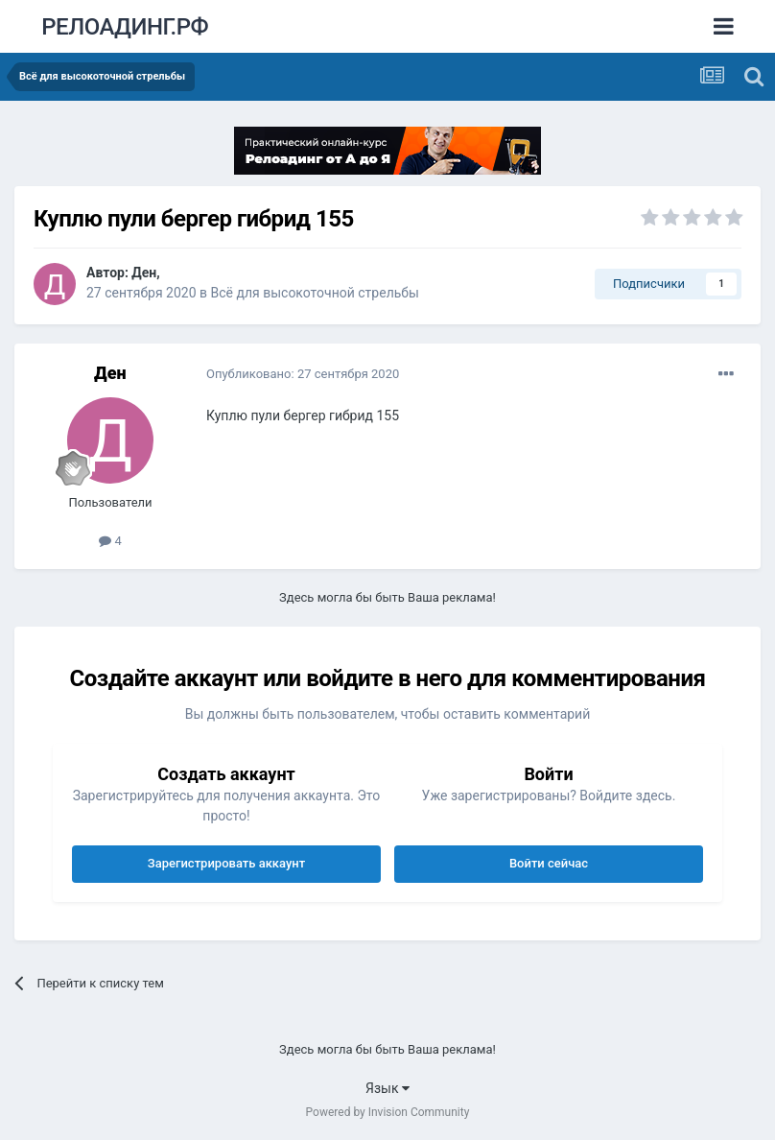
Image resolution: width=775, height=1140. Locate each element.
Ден (143, 272)
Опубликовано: (302, 374)
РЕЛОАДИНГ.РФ (124, 26)
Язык (387, 1088)
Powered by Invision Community (388, 1112)
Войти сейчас (548, 863)
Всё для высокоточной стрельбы (315, 292)
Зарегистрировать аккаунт (226, 863)
